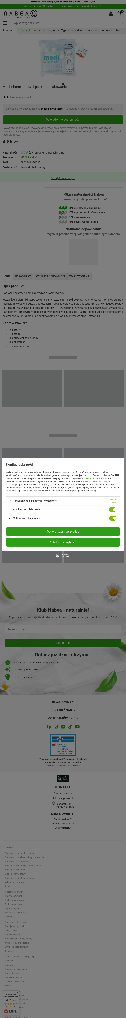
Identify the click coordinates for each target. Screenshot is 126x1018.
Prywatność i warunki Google (95, 481)
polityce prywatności (94, 478)
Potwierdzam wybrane (63, 542)
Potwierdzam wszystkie (63, 531)
